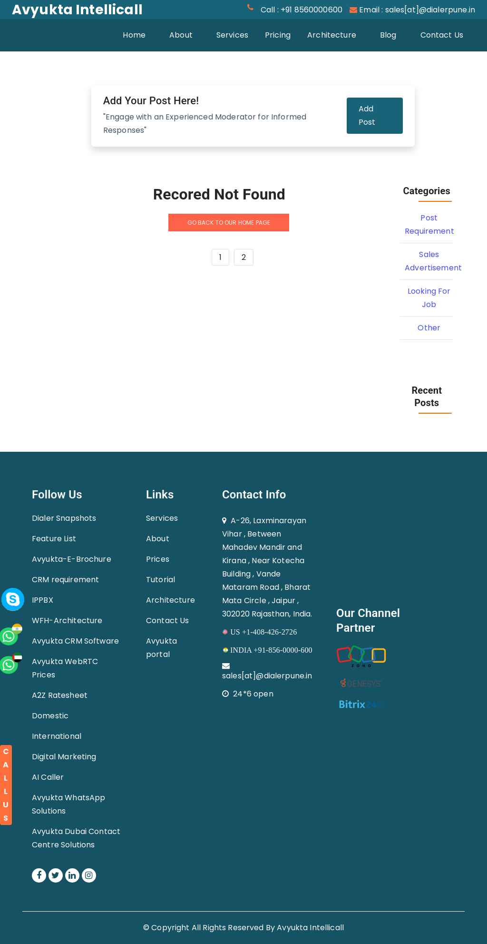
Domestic (50, 715)
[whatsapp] (26, 561)
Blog (388, 35)
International (56, 736)
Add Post (367, 115)
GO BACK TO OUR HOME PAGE (229, 223)
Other (429, 327)
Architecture (331, 35)
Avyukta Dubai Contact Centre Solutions (76, 838)
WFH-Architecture (67, 620)
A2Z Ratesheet (60, 695)
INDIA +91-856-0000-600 (267, 650)
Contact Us (442, 35)
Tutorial (160, 579)
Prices (157, 559)
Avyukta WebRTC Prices (65, 668)
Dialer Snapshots (64, 518)
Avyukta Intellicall (310, 927)
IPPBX (42, 600)
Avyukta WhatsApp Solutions (68, 804)
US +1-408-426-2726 (259, 632)
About (181, 35)
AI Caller (48, 777)
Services (232, 35)
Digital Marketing (64, 756)
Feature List (54, 538)
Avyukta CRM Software (75, 641)
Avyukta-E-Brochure (71, 559)
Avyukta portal (161, 648)
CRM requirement (65, 579)
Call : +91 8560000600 (301, 9)
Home (140, 34)
